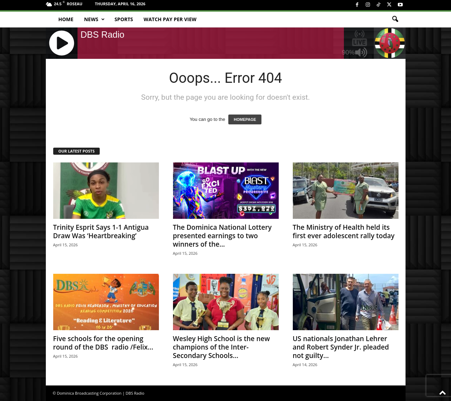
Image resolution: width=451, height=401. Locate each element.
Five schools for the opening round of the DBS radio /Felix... (103, 343)
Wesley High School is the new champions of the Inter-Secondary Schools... (221, 347)
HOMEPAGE (245, 119)
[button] (395, 19)
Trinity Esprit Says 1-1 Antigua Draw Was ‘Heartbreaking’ (101, 231)
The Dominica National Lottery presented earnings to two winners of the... (222, 236)
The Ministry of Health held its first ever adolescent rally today (344, 231)
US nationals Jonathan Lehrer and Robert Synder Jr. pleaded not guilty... (341, 347)
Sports (124, 19)
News (94, 19)
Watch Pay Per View (170, 19)
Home (66, 19)
